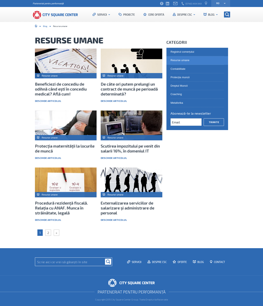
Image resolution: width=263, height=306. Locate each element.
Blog (211, 14)
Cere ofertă (156, 14)
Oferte (182, 262)
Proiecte (129, 14)
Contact (219, 262)
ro (219, 3)
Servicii (102, 14)
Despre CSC (185, 14)
